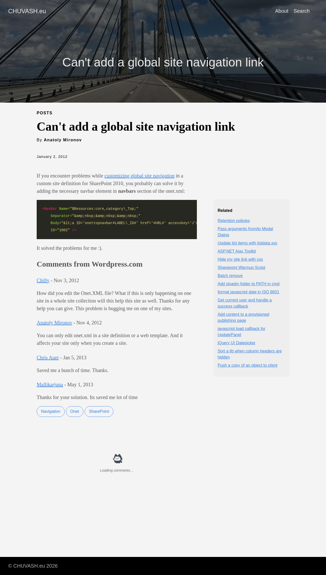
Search (302, 11)
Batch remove (230, 275)
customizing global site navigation (139, 176)
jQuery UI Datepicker (236, 343)
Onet (74, 411)
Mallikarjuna (50, 384)
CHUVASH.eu (27, 11)
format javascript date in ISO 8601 (248, 292)
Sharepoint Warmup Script (241, 267)
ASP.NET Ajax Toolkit (237, 251)
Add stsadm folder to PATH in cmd (248, 284)
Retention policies (234, 220)
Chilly (43, 280)
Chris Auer (48, 357)
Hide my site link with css (240, 259)
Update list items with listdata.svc (247, 243)
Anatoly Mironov (54, 322)
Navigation (50, 411)
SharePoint (99, 411)
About (281, 11)
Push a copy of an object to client (247, 365)
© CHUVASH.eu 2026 (33, 566)
